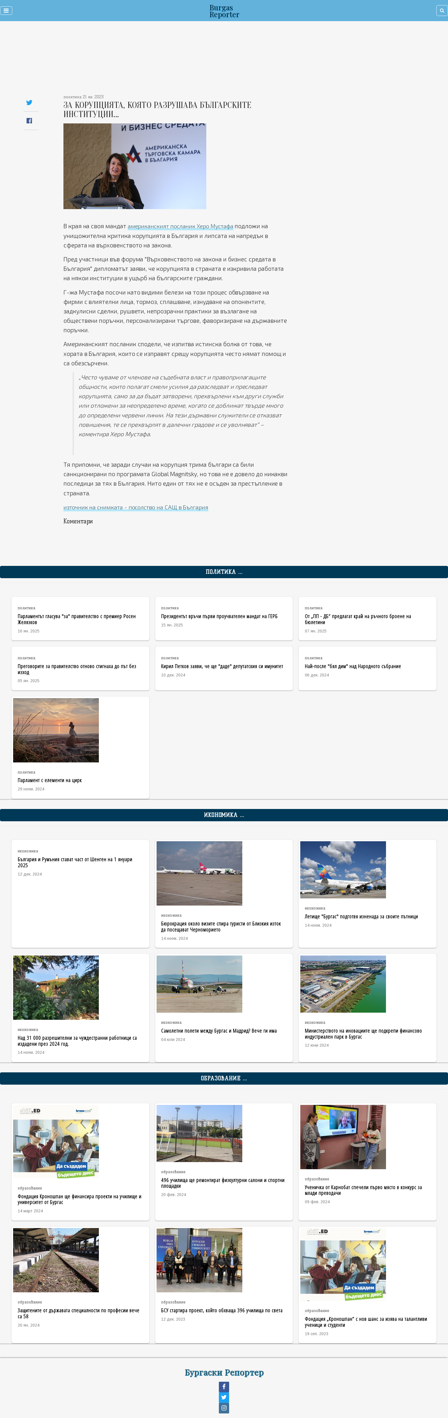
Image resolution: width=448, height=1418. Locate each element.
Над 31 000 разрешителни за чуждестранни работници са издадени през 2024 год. (77, 1040)
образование (30, 1188)
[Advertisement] (187, 60)
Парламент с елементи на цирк (50, 780)
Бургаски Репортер (224, 1371)
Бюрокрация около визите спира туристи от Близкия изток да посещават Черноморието (221, 926)
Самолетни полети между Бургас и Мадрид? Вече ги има (219, 1030)
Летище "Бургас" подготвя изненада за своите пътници (361, 916)
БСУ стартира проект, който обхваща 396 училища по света (222, 1310)
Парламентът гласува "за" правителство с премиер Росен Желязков (77, 619)
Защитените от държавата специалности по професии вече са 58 (78, 1313)
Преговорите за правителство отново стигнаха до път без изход (77, 669)
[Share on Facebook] (29, 120)
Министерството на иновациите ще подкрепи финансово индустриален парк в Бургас (363, 1033)
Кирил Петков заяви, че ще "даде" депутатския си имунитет (222, 666)
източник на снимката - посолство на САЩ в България (140, 506)
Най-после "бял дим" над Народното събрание (353, 666)
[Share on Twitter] (29, 102)
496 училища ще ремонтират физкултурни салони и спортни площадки (223, 1182)
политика (26, 608)
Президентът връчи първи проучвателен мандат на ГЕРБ (219, 616)
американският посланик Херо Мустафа (185, 225)
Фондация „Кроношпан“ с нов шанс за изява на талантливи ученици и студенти (366, 1321)
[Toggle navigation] (6, 10)
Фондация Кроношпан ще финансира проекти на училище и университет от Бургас (79, 1199)
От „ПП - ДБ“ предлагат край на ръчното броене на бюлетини (358, 619)
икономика (28, 851)
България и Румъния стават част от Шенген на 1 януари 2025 (75, 862)
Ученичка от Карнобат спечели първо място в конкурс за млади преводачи (363, 1190)
